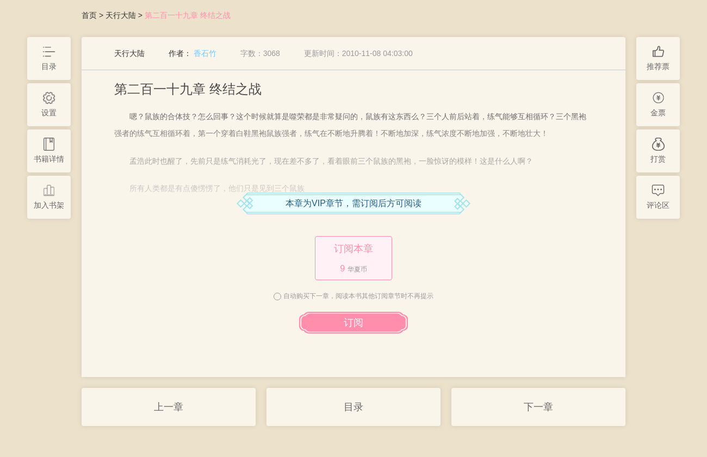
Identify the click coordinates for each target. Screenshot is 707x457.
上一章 (168, 407)
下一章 (538, 407)
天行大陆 (121, 15)
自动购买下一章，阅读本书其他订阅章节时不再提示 (358, 296)
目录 (353, 407)
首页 (89, 15)
